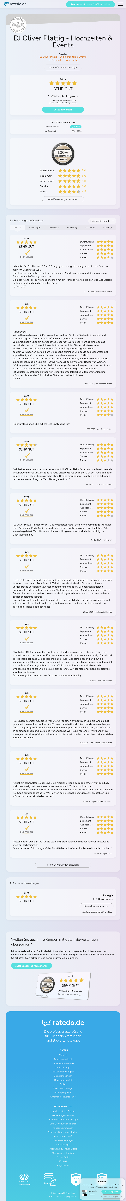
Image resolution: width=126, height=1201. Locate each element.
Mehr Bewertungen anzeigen (63, 864)
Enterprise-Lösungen (63, 1088)
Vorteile (63, 1055)
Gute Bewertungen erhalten (63, 1123)
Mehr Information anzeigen (63, 67)
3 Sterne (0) (72, 227)
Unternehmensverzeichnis (63, 1096)
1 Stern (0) (107, 227)
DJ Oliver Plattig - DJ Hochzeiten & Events (63, 56)
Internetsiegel (63, 1144)
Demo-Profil (63, 1157)
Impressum (72, 1196)
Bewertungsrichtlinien (63, 1115)
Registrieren (63, 1165)
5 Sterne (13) (34, 227)
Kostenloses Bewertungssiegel (63, 1119)
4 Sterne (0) (53, 227)
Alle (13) (17, 227)
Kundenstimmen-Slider (63, 1063)
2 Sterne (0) (90, 227)
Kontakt (63, 1161)
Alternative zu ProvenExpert (63, 1148)
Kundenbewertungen (63, 1127)
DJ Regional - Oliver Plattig (63, 60)
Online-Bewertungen (63, 1140)
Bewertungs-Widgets (63, 1071)
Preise (63, 1084)
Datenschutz (60, 1196)
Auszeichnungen (63, 1067)
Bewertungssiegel (63, 1059)
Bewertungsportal (63, 1080)
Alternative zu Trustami (63, 1153)
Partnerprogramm (63, 1092)
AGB (51, 1196)
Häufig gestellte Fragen (63, 1111)
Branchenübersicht (63, 1075)
